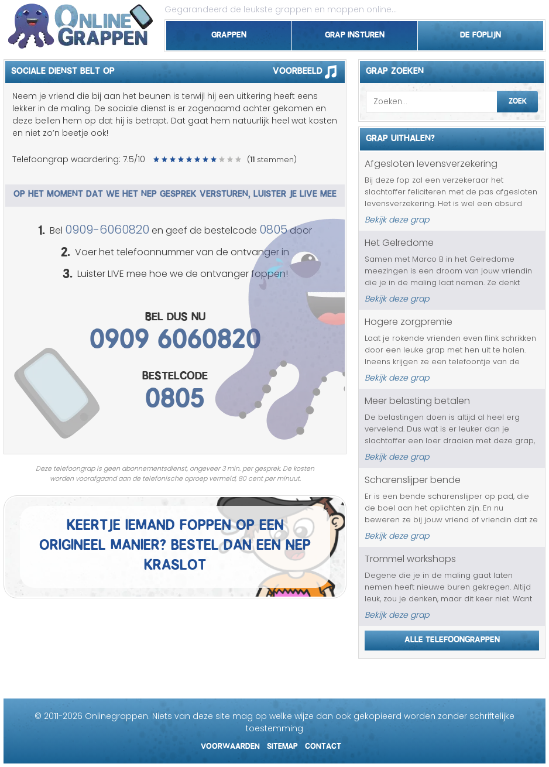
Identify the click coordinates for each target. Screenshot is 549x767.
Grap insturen (355, 32)
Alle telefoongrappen (452, 637)
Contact (323, 744)
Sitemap (282, 744)
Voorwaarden (230, 744)
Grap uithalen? (400, 136)
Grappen (228, 32)
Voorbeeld (309, 71)
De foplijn (480, 32)
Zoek (518, 99)
